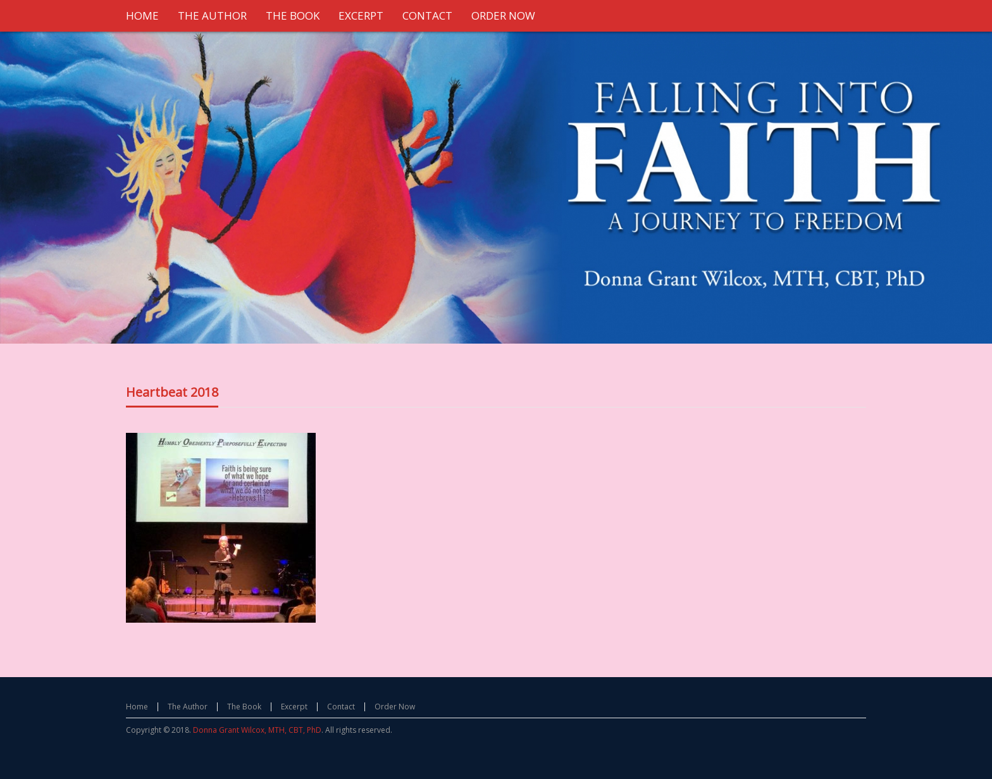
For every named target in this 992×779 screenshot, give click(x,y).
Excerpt (294, 706)
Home (137, 706)
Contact (341, 706)
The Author (188, 706)
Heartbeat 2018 (172, 392)
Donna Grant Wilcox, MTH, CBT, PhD (257, 730)
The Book (244, 706)
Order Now (395, 706)
